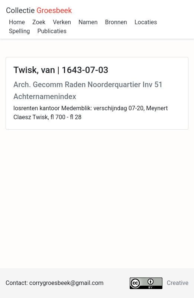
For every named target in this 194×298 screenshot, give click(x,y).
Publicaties (52, 31)
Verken (62, 22)
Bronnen (116, 22)
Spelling (19, 31)
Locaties (146, 22)
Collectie (39, 10)
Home (17, 22)
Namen (87, 22)
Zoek (38, 22)
